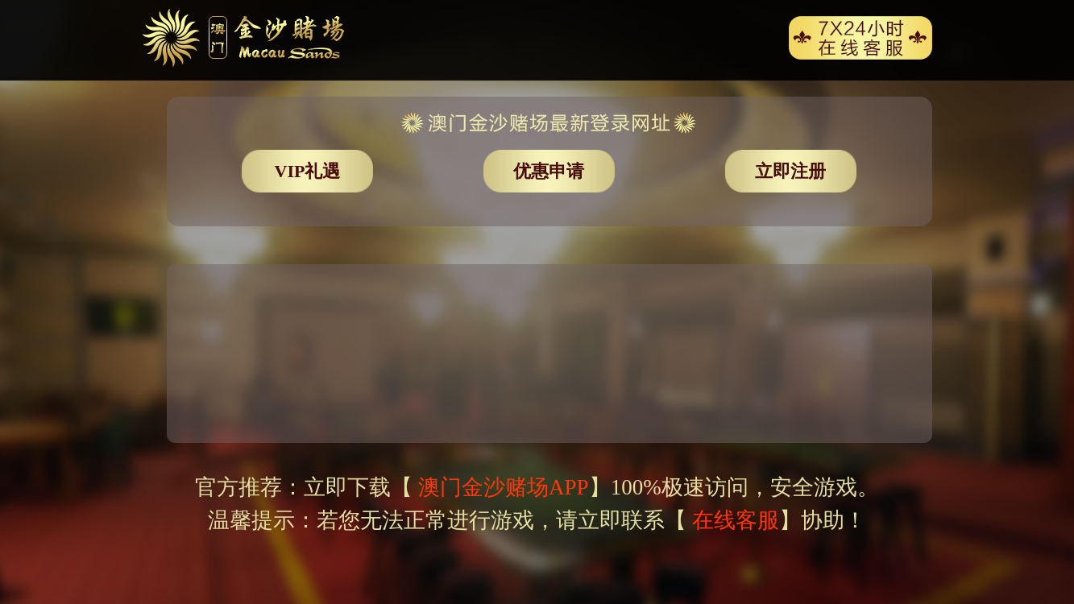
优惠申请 (548, 171)
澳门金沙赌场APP (500, 487)
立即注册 (790, 171)
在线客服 (735, 520)
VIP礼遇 (308, 171)
